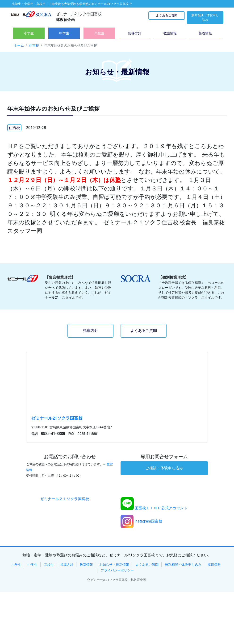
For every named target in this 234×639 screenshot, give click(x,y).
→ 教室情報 (69, 467)
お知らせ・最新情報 (114, 565)
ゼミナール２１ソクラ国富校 (64, 499)
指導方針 (90, 330)
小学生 (16, 565)
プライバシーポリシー (117, 570)
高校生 (49, 565)
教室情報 (86, 565)
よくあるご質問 (166, 15)
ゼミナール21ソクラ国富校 (57, 418)
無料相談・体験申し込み (205, 17)
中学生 (33, 565)
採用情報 (214, 565)
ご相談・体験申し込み (164, 468)
